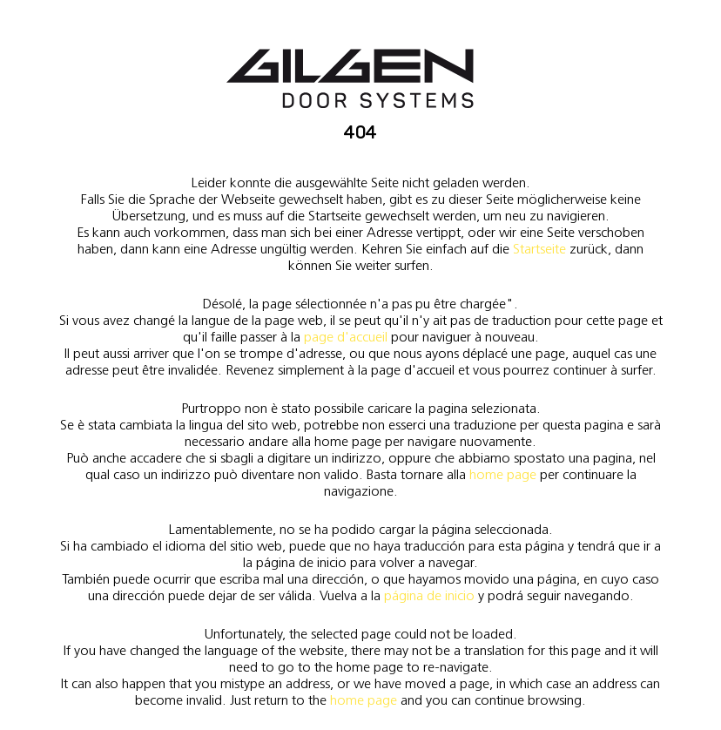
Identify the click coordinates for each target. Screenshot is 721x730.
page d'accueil (345, 336)
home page (502, 474)
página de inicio (429, 595)
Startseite (539, 248)
